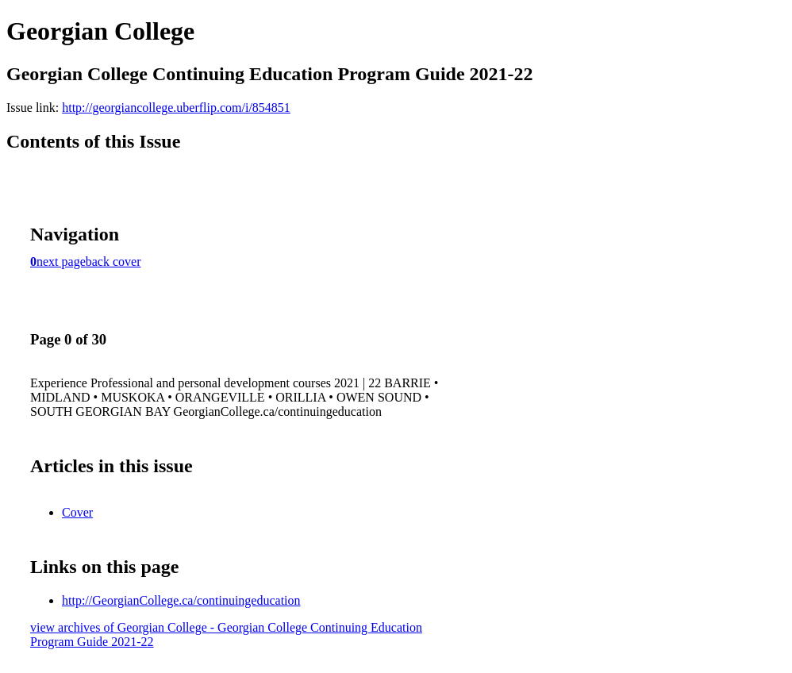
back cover (113, 261)
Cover (77, 512)
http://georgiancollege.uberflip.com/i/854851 (176, 107)
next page (61, 261)
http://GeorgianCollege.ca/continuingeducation (181, 600)
